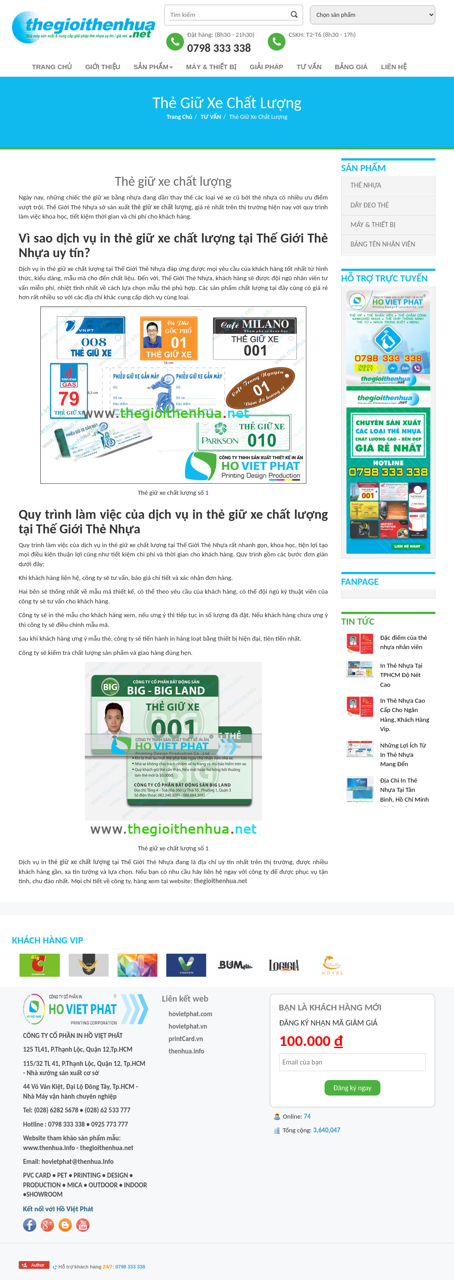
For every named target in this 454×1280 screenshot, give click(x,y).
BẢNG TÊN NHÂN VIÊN (383, 244)
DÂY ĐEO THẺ (370, 205)
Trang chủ (52, 66)
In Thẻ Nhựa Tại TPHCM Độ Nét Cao (401, 679)
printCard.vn (185, 1039)
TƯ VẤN (309, 66)
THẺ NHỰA (366, 185)
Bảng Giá (351, 66)
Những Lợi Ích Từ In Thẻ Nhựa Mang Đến (403, 758)
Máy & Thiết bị (211, 66)
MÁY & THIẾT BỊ (373, 224)
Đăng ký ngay (352, 1088)
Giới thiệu (102, 66)
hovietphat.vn (187, 1026)
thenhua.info (186, 1051)
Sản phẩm (152, 66)
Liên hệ (393, 66)
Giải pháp (266, 66)
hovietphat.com (190, 1014)
